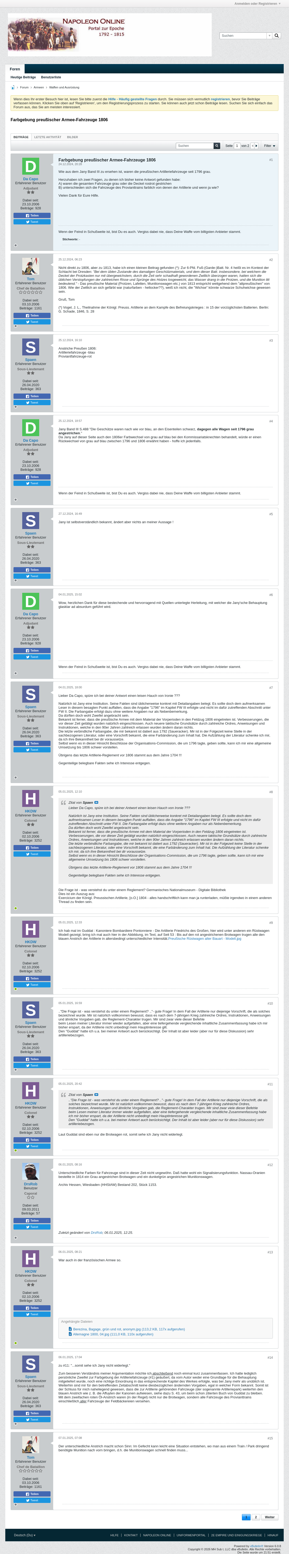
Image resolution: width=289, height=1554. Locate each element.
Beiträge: (27, 208)
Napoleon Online (157, 1535)
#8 (271, 792)
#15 (270, 1438)
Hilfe (114, 1535)
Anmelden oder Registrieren (257, 4)
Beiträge (21, 137)
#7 (271, 688)
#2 (271, 260)
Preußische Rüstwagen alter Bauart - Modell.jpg (204, 939)
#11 (270, 1084)
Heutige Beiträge (23, 77)
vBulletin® (256, 1546)
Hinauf (273, 1535)
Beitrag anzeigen (96, 802)
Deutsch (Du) (24, 1535)
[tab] (21, 137)
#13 (270, 1252)
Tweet (32, 222)
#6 (271, 595)
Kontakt (131, 1535)
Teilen (32, 216)
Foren (15, 69)
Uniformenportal (191, 1535)
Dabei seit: (30, 200)
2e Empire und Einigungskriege (236, 1535)
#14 (270, 1357)
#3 (271, 340)
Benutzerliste (51, 77)
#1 (271, 160)
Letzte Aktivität (47, 137)
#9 (271, 923)
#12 (270, 1165)
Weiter (269, 1517)
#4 (271, 421)
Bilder (72, 137)
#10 (270, 1003)
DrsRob (96, 1233)
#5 (271, 514)
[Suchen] (245, 35)
